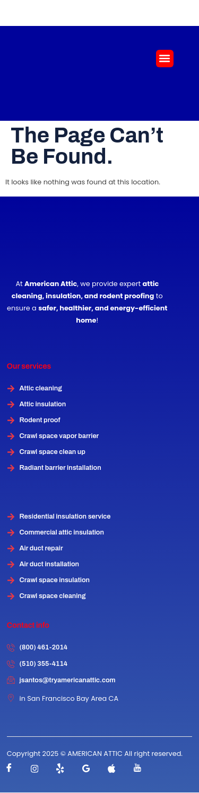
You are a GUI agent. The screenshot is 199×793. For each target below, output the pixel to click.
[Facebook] (9, 769)
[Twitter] (60, 769)
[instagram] (34, 769)
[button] (165, 58)
